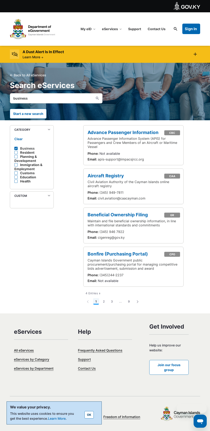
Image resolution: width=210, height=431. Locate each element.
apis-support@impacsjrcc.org (121, 159)
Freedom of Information (121, 417)
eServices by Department (34, 368)
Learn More (33, 57)
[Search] (51, 98)
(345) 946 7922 (111, 232)
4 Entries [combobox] (94, 293)
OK (89, 414)
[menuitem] (88, 28)
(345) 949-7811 (111, 192)
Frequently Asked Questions (100, 350)
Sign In (191, 29)
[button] (31, 130)
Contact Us (87, 368)
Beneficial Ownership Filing (118, 214)
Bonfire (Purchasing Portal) (118, 254)
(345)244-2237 (111, 275)
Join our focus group (169, 367)
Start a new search (28, 114)
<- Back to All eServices (28, 75)
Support (84, 359)
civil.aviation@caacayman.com (121, 198)
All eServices (24, 350)
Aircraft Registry (106, 175)
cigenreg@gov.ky (111, 237)
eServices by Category (31, 359)
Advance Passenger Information (123, 132)
